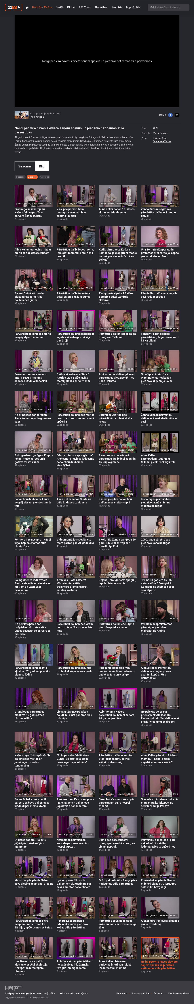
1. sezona (44, 177)
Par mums (121, 993)
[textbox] (168, 7)
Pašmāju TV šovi (42, 7)
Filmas (71, 7)
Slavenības (101, 7)
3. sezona (20, 177)
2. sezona (32, 177)
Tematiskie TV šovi (162, 141)
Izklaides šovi (159, 138)
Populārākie (133, 7)
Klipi (42, 166)
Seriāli (60, 7)
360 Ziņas (85, 7)
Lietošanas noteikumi (178, 993)
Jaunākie (116, 7)
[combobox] (168, 7)
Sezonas (25, 166)
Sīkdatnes (159, 993)
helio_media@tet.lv (74, 993)
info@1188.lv (30, 993)
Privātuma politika (140, 993)
